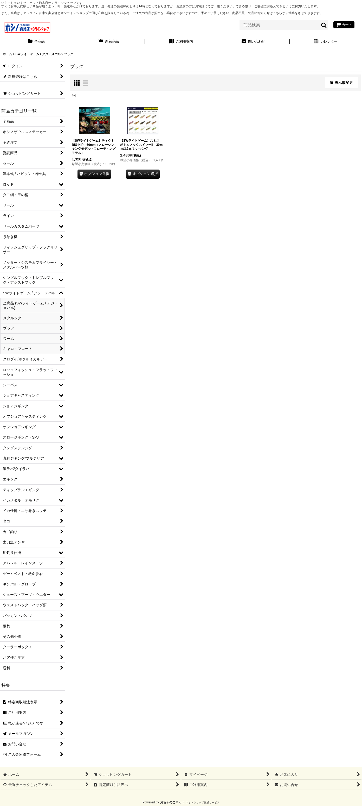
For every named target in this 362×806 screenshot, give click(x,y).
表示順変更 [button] (341, 82)
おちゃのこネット (172, 802)
